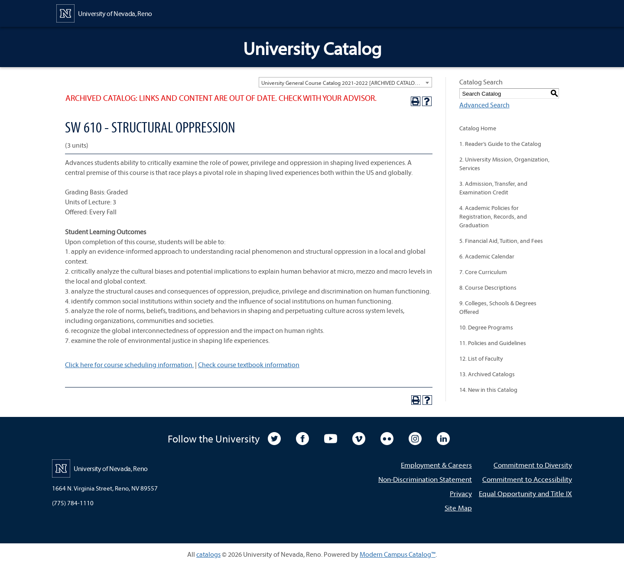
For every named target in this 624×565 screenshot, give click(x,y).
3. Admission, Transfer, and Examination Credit (493, 188)
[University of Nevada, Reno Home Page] (104, 12)
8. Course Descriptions (488, 287)
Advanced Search (484, 104)
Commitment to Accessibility (527, 479)
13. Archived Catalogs (487, 374)
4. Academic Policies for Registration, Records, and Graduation (493, 216)
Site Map (458, 507)
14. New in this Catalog (488, 390)
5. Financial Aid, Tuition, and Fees (501, 241)
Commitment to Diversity (533, 464)
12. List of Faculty (481, 358)
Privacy (461, 493)
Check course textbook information (248, 364)
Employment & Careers (436, 464)
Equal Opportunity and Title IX (525, 493)
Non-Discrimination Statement (425, 479)
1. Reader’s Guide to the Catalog (500, 144)
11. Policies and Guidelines (492, 343)
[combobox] (345, 82)
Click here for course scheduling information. (129, 364)
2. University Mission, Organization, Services (504, 163)
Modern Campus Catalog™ (398, 554)
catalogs (208, 554)
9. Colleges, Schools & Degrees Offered (497, 307)
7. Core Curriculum (483, 272)
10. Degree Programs (486, 327)
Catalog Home (477, 128)
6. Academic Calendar (486, 256)
